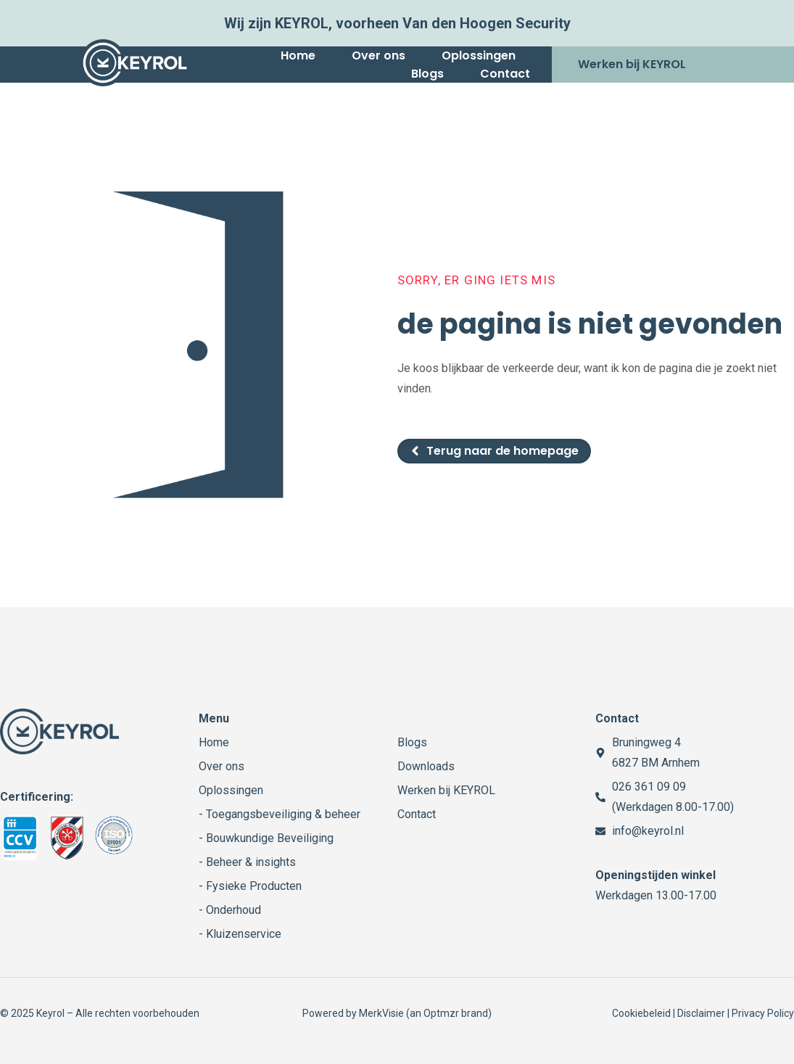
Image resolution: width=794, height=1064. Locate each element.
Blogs (427, 73)
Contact (505, 73)
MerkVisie (381, 1013)
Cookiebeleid (641, 1013)
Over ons (378, 55)
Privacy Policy (763, 1013)
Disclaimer (701, 1013)
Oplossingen (479, 55)
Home (298, 55)
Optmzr (441, 1013)
